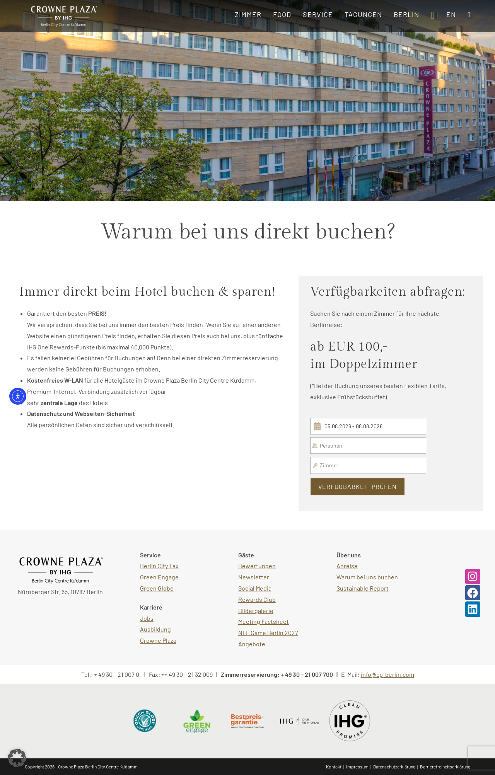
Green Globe (157, 588)
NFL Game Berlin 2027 (268, 632)
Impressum (357, 766)
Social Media (254, 588)
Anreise (347, 565)
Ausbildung (155, 629)
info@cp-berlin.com (387, 674)
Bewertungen (257, 565)
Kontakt (333, 766)
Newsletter (253, 577)
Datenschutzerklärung (394, 766)
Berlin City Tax (159, 565)
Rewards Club (257, 599)
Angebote (251, 643)
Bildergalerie (255, 610)
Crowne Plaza (158, 640)
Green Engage (159, 577)
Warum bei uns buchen (367, 577)
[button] (17, 758)
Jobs (147, 618)
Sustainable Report (362, 588)
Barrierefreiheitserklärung (445, 766)
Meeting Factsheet (263, 621)
